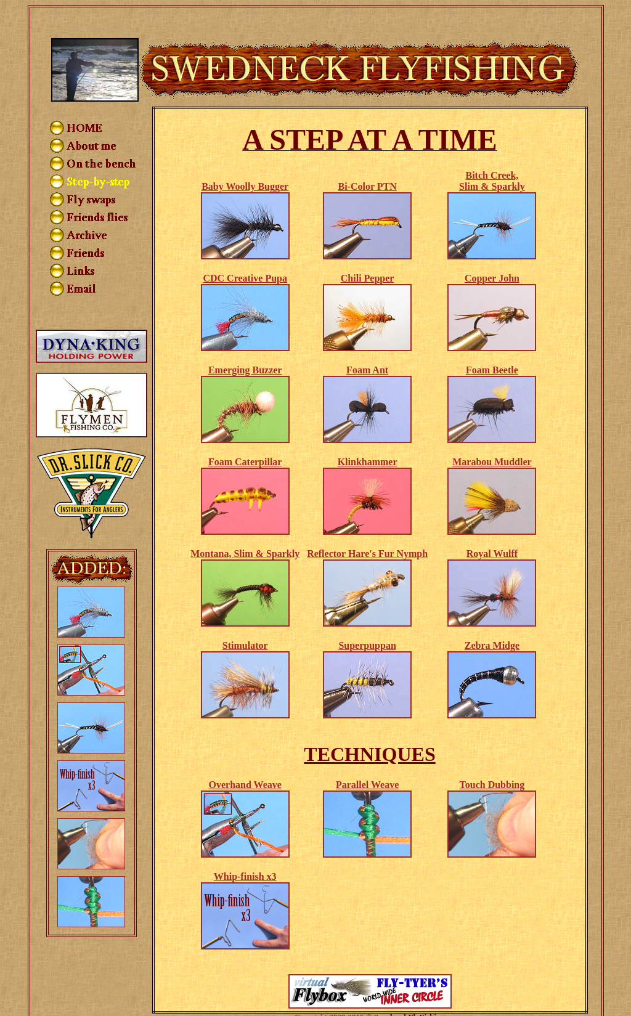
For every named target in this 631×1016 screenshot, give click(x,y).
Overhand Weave (245, 759)
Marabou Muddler (491, 436)
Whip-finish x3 (245, 851)
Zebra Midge (492, 620)
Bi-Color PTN (367, 161)
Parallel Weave (367, 759)
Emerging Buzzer (245, 344)
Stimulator (245, 620)
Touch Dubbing (492, 759)
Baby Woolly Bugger (245, 161)
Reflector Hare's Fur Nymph (367, 528)
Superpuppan (367, 620)
